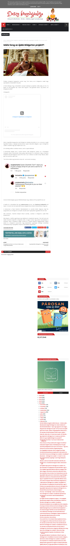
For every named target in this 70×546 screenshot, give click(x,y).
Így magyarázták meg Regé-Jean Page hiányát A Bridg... (59, 253)
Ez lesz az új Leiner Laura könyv (58, 343)
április (52, 194)
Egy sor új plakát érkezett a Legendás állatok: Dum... (57, 283)
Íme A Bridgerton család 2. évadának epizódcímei (57, 307)
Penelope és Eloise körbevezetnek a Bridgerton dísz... (59, 326)
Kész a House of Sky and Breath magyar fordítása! (58, 228)
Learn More (33, 6)
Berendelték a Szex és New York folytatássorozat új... (58, 274)
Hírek (8, 24)
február (52, 430)
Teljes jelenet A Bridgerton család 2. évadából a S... (59, 289)
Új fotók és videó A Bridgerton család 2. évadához (58, 376)
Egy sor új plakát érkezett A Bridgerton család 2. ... (57, 409)
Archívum (53, 167)
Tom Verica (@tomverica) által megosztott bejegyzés (22, 136)
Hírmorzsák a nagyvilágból (29, 40)
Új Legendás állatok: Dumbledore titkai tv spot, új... (58, 370)
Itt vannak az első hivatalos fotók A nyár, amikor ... (59, 213)
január (52, 432)
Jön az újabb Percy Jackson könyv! (60, 507)
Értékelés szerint (43, 24)
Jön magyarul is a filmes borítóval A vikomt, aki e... (59, 348)
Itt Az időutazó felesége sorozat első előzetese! (58, 335)
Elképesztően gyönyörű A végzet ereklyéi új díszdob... (58, 382)
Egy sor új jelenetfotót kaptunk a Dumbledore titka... (58, 412)
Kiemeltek (36, 40)
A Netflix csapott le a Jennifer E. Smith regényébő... (58, 427)
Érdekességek (15, 24)
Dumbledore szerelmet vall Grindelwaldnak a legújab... (57, 310)
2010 (50, 454)
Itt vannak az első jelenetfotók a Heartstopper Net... (58, 421)
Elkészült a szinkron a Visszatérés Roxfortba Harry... (58, 280)
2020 (50, 436)
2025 (50, 172)
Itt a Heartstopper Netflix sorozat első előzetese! (59, 332)
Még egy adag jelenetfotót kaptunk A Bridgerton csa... (57, 418)
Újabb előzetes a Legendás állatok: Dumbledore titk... (59, 385)
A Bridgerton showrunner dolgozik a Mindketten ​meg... (59, 360)
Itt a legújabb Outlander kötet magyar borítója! (58, 240)
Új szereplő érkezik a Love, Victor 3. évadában (59, 394)
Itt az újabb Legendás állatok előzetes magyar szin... (57, 268)
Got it (38, 6)
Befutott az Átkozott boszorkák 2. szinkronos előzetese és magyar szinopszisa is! (59, 490)
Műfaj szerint (54, 24)
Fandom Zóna (26, 24)
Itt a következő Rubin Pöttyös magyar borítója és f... (57, 388)
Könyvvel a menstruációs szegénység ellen (57, 237)
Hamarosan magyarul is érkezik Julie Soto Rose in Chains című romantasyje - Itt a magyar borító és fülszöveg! (61, 483)
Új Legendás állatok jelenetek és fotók (58, 341)
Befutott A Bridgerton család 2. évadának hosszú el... (58, 354)
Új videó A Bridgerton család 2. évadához (58, 319)
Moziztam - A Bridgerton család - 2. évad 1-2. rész (59, 250)
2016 (50, 443)
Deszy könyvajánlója (54, 515)
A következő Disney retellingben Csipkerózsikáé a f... (58, 338)
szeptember (53, 184)
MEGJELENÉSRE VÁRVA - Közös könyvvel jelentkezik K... (57, 415)
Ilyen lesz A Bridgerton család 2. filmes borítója (58, 363)
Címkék (63, 167)
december (53, 179)
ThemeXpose (9, 544)
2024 (50, 173)
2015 (50, 445)
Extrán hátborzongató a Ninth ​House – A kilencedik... (58, 198)
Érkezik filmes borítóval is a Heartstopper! (57, 301)
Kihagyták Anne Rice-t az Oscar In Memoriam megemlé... (59, 225)
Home (4, 40)
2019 (50, 438)
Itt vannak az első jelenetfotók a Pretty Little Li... (58, 357)
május (52, 192)
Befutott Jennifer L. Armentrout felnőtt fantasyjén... (58, 391)
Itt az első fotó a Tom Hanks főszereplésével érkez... (57, 345)
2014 (50, 447)
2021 (50, 434)
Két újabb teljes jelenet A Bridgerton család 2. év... (57, 262)
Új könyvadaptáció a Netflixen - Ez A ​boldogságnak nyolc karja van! (61, 497)
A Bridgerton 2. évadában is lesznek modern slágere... (57, 373)
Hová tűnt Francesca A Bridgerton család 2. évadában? (59, 247)
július (51, 188)
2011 (50, 452)
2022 (50, 177)
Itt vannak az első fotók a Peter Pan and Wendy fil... (58, 351)
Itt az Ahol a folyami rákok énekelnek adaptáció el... (57, 286)
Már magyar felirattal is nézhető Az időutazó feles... (59, 271)
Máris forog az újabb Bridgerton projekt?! (58, 222)
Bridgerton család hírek (18, 40)
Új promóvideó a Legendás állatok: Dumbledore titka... (59, 403)
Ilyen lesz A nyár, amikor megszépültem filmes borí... (58, 210)
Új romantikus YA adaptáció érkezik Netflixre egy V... (57, 265)
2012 (50, 451)
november (53, 181)
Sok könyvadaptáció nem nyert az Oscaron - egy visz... (59, 234)
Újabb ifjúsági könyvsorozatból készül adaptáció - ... (58, 329)
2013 (50, 449)
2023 (50, 175)
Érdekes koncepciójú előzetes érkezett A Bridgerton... (58, 295)
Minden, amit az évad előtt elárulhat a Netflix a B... (57, 256)
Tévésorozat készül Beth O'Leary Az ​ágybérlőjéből (58, 406)
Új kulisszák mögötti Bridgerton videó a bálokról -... (58, 201)
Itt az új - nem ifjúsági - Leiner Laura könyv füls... (58, 304)
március (52, 196)
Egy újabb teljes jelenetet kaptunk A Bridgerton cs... (59, 298)
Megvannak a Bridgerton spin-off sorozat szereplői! (59, 207)
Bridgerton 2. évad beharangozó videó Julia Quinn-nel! (58, 259)
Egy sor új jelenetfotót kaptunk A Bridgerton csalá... (58, 424)
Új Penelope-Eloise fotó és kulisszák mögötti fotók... (57, 400)
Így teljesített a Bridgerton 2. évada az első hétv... (57, 219)
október (52, 183)
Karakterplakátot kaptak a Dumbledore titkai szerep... (57, 367)
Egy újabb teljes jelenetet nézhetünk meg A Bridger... (57, 277)
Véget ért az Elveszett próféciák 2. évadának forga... (59, 397)
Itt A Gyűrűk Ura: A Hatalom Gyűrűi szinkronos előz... (59, 379)
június (52, 190)
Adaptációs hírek (10, 40)
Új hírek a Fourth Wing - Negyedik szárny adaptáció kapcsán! (60, 502)
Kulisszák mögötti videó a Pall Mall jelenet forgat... (59, 231)
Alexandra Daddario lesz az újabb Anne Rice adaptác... (59, 323)
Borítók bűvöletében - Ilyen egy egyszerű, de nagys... (58, 204)
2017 (50, 441)
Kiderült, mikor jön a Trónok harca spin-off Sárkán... (59, 216)
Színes (34, 24)
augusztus (53, 186)
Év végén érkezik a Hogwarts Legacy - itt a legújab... (57, 313)
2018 (50, 439)
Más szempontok (7, 29)
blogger (43, 256)
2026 (50, 170)
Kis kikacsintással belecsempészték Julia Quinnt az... (58, 244)
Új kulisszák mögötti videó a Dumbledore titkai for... (57, 316)
